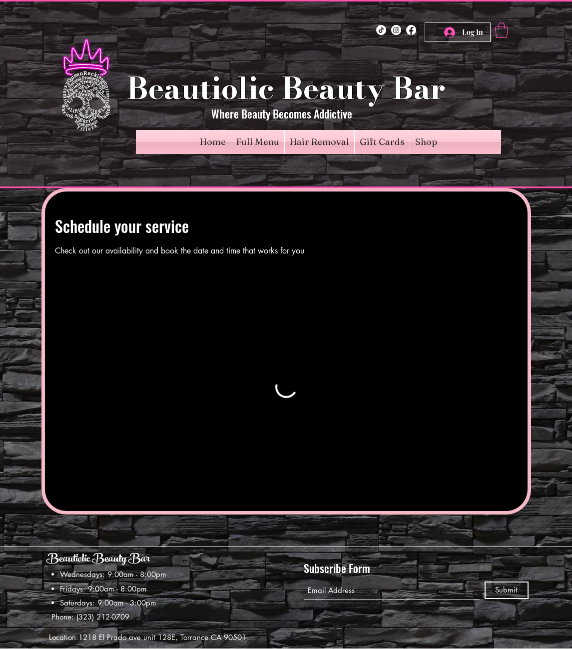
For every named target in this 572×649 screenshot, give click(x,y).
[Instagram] (396, 30)
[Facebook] (411, 30)
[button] (501, 30)
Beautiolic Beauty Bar (98, 560)
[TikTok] (381, 30)
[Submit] (507, 590)
